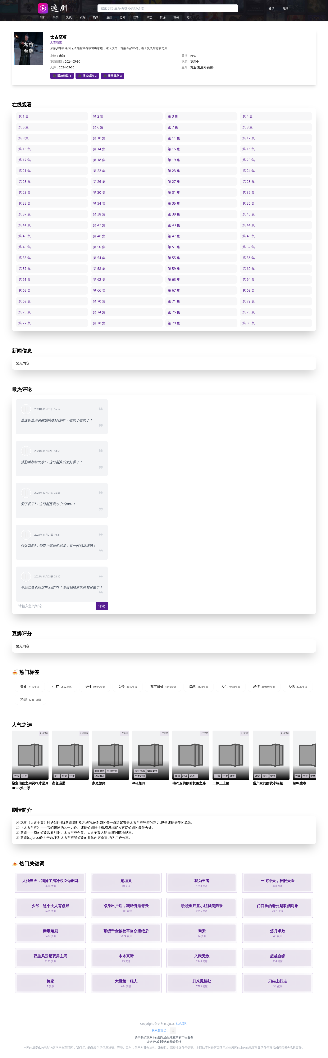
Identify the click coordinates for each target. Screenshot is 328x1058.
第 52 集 (248, 247)
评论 (102, 606)
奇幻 (189, 17)
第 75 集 (174, 312)
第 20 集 (248, 160)
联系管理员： (164, 1030)
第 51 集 (174, 247)
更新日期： (57, 61)
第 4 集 (247, 116)
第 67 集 (174, 290)
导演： (186, 56)
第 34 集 (99, 203)
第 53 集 (24, 257)
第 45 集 (24, 236)
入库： (54, 67)
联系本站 (152, 1037)
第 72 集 (248, 301)
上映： (54, 56)
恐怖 (123, 17)
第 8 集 (247, 127)
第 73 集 (24, 312)
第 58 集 (99, 268)
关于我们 (140, 1037)
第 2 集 (98, 116)
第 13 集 (24, 149)
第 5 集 (23, 127)
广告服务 (187, 1037)
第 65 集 (24, 290)
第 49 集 (24, 247)
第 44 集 (248, 225)
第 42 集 (99, 225)
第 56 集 (248, 257)
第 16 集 (248, 149)
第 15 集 (174, 149)
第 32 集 (248, 192)
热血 (96, 17)
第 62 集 (99, 279)
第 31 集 (174, 192)
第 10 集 (99, 138)
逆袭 (176, 17)
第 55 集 (174, 257)
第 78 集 (99, 323)
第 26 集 (99, 181)
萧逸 (193, 67)
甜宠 (82, 17)
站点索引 (182, 1024)
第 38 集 (99, 214)
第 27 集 (174, 181)
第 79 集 (174, 323)
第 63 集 (174, 279)
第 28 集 (248, 181)
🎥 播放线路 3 (112, 76)
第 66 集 (99, 290)
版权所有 (176, 1037)
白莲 (210, 67)
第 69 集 (24, 301)
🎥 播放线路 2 (87, 76)
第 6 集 (98, 127)
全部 (42, 17)
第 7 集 (173, 127)
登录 (271, 8)
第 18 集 (99, 160)
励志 (149, 17)
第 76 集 (248, 312)
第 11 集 (174, 138)
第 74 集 (99, 312)
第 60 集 (248, 268)
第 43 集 (174, 225)
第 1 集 (23, 116)
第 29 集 (24, 192)
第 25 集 (24, 181)
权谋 (163, 17)
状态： (186, 61)
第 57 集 (24, 268)
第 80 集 (248, 323)
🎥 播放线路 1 (62, 76)
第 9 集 (23, 138)
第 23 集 (174, 170)
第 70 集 (99, 301)
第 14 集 (99, 149)
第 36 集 (248, 203)
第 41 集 (24, 225)
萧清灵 (201, 67)
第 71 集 (174, 301)
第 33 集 (24, 203)
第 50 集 (99, 247)
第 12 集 (248, 138)
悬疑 (109, 17)
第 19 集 (174, 160)
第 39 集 (174, 214)
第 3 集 (173, 116)
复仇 (69, 17)
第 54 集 (99, 257)
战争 (136, 17)
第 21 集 (24, 170)
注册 (286, 8)
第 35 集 (174, 203)
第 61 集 (24, 279)
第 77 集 (24, 323)
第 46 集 (99, 236)
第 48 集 (248, 236)
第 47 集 (174, 236)
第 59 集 (174, 268)
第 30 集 (99, 192)
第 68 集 (248, 290)
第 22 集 (99, 170)
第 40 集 (248, 214)
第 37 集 (24, 214)
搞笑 (56, 17)
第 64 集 (248, 279)
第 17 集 (24, 160)
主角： (186, 67)
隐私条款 (164, 1037)
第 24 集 (248, 170)
